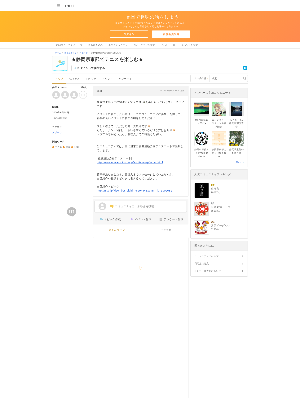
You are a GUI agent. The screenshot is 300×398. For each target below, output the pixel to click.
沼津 (76, 147)
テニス (58, 147)
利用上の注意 (201, 263)
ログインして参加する (91, 68)
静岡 (68, 147)
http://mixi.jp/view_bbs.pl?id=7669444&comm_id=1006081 (134, 190)
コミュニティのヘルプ (206, 256)
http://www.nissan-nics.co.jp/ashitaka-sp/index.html (130, 162)
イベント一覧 (168, 45)
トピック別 (165, 230)
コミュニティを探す (144, 45)
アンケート (125, 78)
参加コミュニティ (118, 45)
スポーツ (84, 53)
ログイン (128, 34)
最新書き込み (95, 45)
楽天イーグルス (220, 225)
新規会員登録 (171, 34)
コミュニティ (70, 53)
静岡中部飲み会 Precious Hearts (201, 153)
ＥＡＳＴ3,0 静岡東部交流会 (236, 123)
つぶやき (74, 78)
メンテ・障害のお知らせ (207, 271)
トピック (90, 78)
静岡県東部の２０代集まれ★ (219, 153)
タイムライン (116, 230)
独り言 (215, 188)
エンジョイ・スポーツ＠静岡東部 (219, 123)
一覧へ (237, 162)
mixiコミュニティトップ (69, 45)
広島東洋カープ (220, 207)
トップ (59, 78)
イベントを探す (189, 45)
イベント (107, 78)
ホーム (58, 53)
